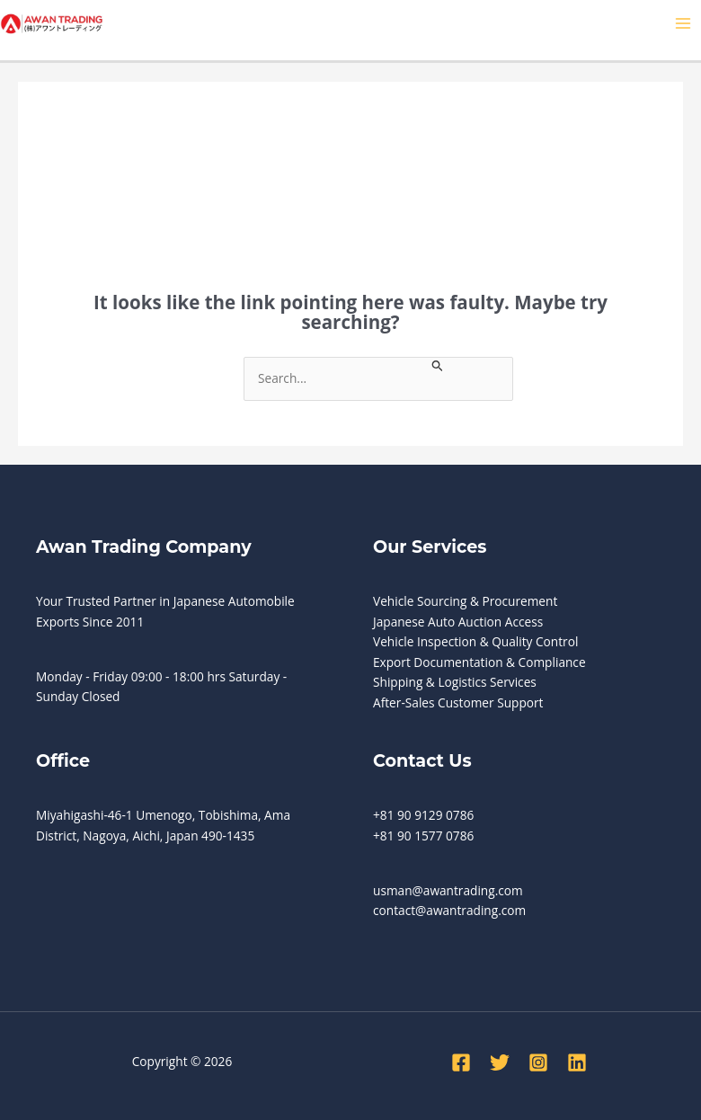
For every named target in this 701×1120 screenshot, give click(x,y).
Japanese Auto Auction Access (458, 621)
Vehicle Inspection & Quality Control (475, 641)
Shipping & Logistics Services (455, 681)
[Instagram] (538, 1062)
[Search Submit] (437, 364)
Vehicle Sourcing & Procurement (465, 600)
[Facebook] (461, 1062)
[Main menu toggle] (683, 23)
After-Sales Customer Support (458, 702)
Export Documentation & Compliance (479, 662)
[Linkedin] (577, 1062)
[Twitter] (500, 1062)
